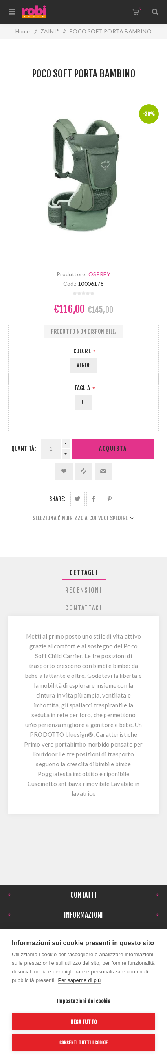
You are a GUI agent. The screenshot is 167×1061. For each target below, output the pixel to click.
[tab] (83, 572)
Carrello (140, 8)
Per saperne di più (79, 980)
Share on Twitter (77, 499)
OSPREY (99, 274)
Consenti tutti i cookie (83, 1043)
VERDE (84, 365)
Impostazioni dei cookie (83, 1001)
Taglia (82, 388)
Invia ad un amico (103, 471)
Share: (57, 499)
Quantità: (23, 448)
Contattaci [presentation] (83, 608)
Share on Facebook (93, 499)
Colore (82, 351)
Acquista (113, 448)
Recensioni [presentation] (83, 590)
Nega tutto (83, 1022)
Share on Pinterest (110, 499)
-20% (149, 114)
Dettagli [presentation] (84, 572)
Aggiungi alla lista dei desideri (64, 471)
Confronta (83, 471)
